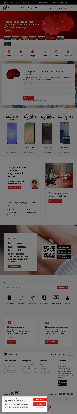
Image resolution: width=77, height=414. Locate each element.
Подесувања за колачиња (40, 404)
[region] (24, 404)
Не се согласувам (40, 407)
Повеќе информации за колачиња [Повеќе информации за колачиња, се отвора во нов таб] (19, 407)
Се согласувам (40, 399)
